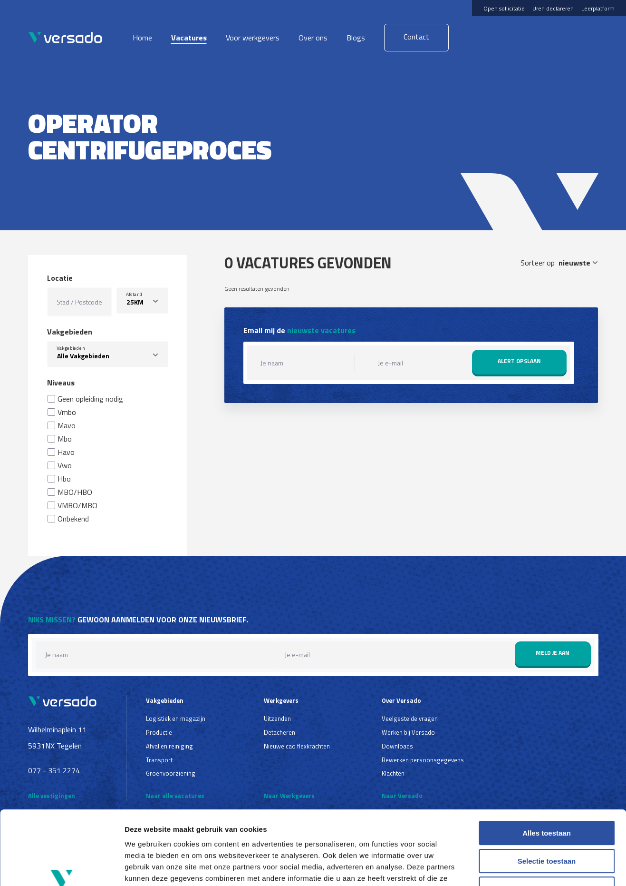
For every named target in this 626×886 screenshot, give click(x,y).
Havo (66, 452)
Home (142, 37)
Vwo (65, 465)
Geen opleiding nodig (90, 398)
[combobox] (108, 354)
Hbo (64, 478)
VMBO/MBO (77, 505)
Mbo (65, 438)
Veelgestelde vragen (410, 718)
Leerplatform (598, 8)
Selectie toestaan (547, 798)
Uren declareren (553, 8)
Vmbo (67, 412)
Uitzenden (277, 718)
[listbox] (142, 300)
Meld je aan (552, 652)
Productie (159, 732)
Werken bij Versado (408, 732)
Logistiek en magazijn (175, 718)
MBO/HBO (75, 492)
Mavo (67, 425)
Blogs (356, 37)
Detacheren (279, 732)
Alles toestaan (546, 770)
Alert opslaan (519, 360)
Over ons (313, 37)
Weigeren (546, 825)
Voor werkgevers (252, 37)
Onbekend (73, 518)
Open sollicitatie (504, 8)
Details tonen (513, 867)
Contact (416, 36)
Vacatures (189, 37)
